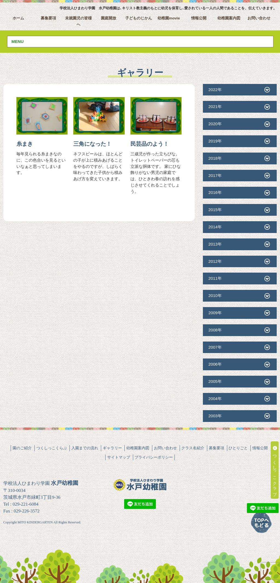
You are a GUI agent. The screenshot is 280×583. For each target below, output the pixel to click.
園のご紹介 (22, 448)
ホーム (18, 18)
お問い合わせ (258, 18)
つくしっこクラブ (275, 470)
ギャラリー (112, 448)
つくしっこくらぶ (51, 448)
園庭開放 (108, 18)
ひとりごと (238, 448)
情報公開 (198, 18)
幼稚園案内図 (228, 18)
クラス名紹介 (192, 448)
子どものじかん (138, 18)
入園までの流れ (84, 448)
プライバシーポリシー (154, 457)
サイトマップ (118, 457)
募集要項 (48, 18)
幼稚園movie (169, 18)
